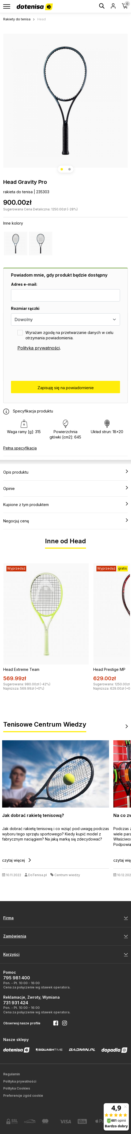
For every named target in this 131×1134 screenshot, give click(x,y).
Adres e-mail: (24, 284)
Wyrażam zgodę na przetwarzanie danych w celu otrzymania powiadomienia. (69, 335)
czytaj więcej (16, 860)
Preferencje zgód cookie (23, 1096)
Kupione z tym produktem (65, 504)
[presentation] (51, 366)
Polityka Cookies (16, 1088)
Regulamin (11, 1074)
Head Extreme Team (21, 669)
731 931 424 (15, 1002)
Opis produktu (65, 472)
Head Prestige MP (109, 669)
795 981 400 (16, 977)
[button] (62, 169)
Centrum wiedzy (67, 875)
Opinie (65, 488)
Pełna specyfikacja (20, 448)
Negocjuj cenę (65, 520)
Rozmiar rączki (25, 308)
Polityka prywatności (38, 348)
